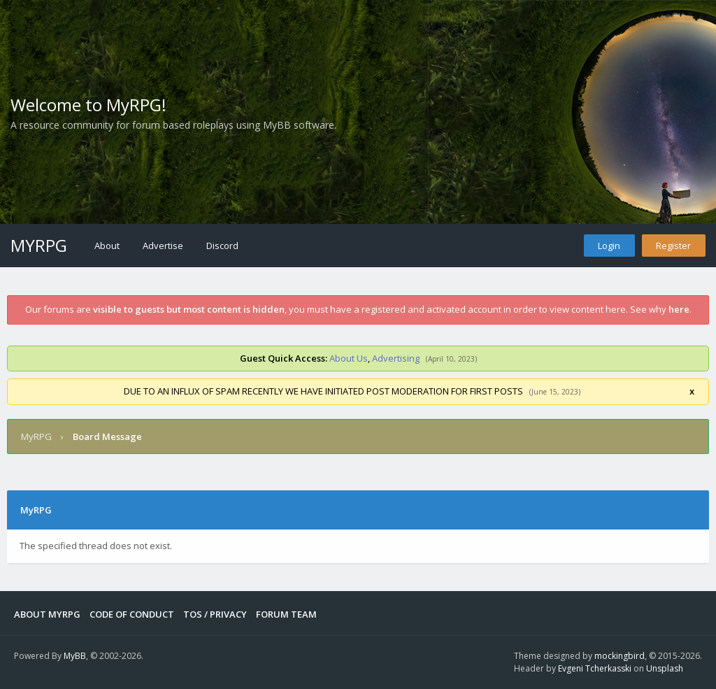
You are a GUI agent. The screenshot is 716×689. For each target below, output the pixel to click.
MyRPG (38, 245)
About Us (348, 358)
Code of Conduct (132, 614)
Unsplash (664, 668)
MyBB (75, 656)
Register (673, 245)
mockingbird (619, 656)
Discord (222, 245)
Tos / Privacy (215, 614)
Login (609, 245)
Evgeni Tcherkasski (594, 668)
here (678, 309)
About (107, 245)
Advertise (163, 245)
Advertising (396, 358)
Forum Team (286, 614)
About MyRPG (47, 614)
